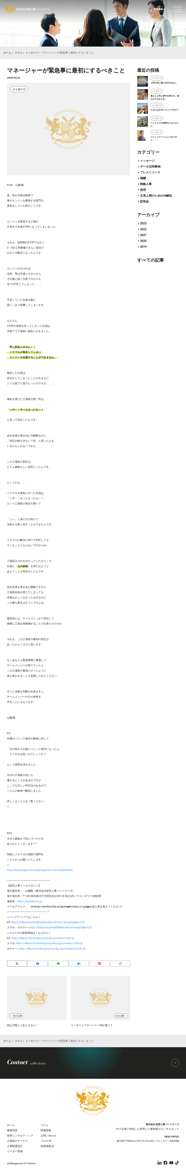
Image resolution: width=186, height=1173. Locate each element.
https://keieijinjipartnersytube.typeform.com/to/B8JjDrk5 (40, 869)
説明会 (144, 201)
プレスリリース (150, 172)
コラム (18, 52)
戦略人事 (146, 184)
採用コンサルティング (20, 1135)
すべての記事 (150, 260)
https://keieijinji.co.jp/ (30, 901)
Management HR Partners (22, 1163)
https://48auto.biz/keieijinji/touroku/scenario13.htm (41, 938)
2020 (143, 241)
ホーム (7, 52)
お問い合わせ (48, 1135)
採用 (143, 190)
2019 (143, 246)
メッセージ (32, 52)
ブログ (44, 1140)
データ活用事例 (150, 166)
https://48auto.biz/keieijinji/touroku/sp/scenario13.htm (48, 943)
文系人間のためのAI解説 (156, 195)
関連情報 (46, 1130)
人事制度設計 (15, 1146)
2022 (143, 229)
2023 (143, 223)
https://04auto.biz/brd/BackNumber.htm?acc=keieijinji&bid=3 (46, 922)
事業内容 (12, 1130)
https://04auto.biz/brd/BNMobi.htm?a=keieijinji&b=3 (59, 927)
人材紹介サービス (17, 1140)
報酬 (143, 178)
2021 (143, 235)
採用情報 (158, 9)
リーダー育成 (15, 1151)
